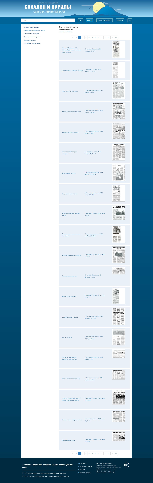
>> (116, 37)
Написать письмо (85, 472)
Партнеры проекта (86, 466)
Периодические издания (31, 27)
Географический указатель (32, 43)
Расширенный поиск (104, 20)
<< (73, 37)
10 (108, 37)
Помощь (120, 20)
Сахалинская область (65, 32)
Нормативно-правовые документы (34, 30)
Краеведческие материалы (32, 37)
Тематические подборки (31, 33)
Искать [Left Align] (89, 20)
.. (101, 37)
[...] (48, 20)
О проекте (83, 463)
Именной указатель (30, 40)
